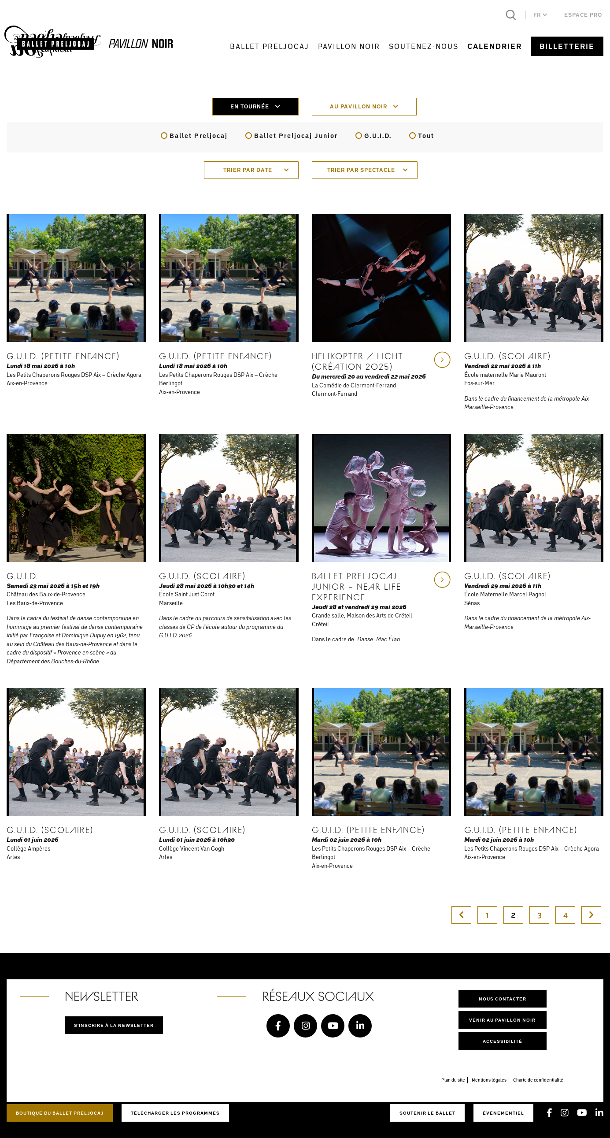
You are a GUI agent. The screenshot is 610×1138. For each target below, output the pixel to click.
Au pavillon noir (364, 106)
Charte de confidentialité (538, 1080)
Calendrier (494, 46)
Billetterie (567, 46)
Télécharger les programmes (175, 1113)
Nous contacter (502, 999)
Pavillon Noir (349, 46)
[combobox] (251, 170)
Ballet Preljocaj (269, 46)
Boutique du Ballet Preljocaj (60, 1113)
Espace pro (583, 15)
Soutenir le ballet (427, 1113)
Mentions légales (489, 1080)
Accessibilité (502, 1041)
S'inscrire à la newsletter (114, 1025)
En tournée (255, 106)
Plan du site (453, 1080)
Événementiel (503, 1113)
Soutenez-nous (423, 46)
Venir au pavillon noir (502, 1020)
